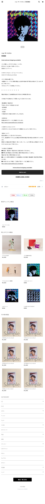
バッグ (2, 472)
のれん (2, 453)
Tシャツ (3, 415)
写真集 (3, 467)
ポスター (3, 462)
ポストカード (4, 429)
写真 (2, 434)
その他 (2, 425)
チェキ (2, 420)
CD (2, 401)
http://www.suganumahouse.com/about (12, 122)
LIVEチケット (4, 448)
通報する (41, 180)
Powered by (22, 489)
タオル (2, 411)
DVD (2, 406)
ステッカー (3, 444)
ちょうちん (3, 458)
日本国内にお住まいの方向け (22, 177)
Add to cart (22, 172)
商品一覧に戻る (22, 479)
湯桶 (2, 439)
